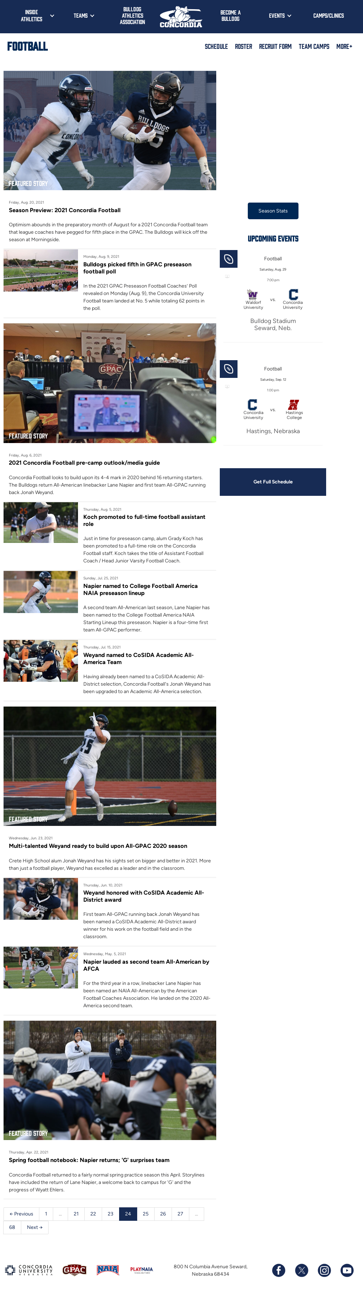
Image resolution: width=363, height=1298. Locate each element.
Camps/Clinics (328, 15)
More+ (344, 46)
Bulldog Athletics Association (132, 15)
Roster (243, 46)
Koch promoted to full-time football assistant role (144, 521)
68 (12, 1227)
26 (163, 1214)
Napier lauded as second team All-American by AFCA (146, 965)
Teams (81, 15)
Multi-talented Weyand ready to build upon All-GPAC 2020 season (98, 846)
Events (277, 15)
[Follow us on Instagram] (324, 1270)
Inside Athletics (31, 15)
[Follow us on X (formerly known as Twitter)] (301, 1270)
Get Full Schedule (273, 482)
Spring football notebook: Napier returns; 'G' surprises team (89, 1160)
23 (110, 1214)
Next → (35, 1227)
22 (93, 1214)
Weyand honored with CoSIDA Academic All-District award (143, 896)
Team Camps (314, 46)
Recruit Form (275, 46)
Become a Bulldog (230, 15)
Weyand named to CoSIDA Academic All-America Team (138, 658)
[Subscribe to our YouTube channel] (346, 1270)
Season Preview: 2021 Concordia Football (65, 210)
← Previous (21, 1214)
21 (76, 1214)
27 (180, 1214)
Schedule (216, 46)
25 (146, 1214)
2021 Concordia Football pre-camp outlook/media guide (84, 462)
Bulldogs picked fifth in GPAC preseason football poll (137, 268)
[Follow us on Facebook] (278, 1270)
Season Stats (273, 211)
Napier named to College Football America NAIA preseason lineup (140, 589)
